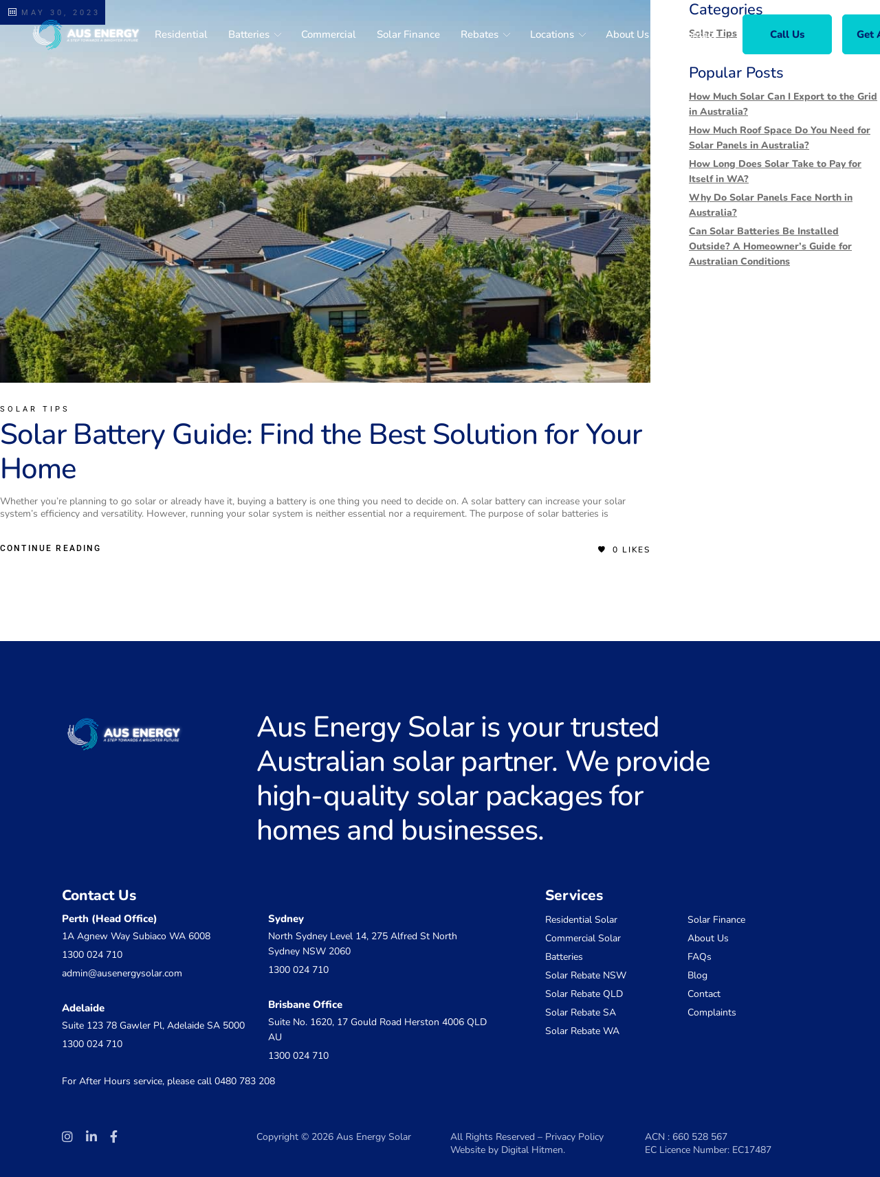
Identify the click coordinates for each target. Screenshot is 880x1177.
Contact (704, 993)
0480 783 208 (244, 1081)
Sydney (286, 919)
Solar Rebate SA (580, 1012)
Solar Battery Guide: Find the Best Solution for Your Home (320, 452)
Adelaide (83, 1008)
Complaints (712, 1012)
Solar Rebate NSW (585, 975)
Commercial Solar (583, 938)
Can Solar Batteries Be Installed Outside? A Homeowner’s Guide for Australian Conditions (770, 246)
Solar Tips (35, 409)
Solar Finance (716, 919)
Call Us (787, 34)
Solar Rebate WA (582, 1031)
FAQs (700, 956)
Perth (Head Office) (109, 919)
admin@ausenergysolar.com (122, 973)
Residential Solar (581, 919)
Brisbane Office (305, 1004)
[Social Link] (67, 1136)
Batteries (564, 956)
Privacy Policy (574, 1136)
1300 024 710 (92, 954)
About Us (708, 938)
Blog (697, 975)
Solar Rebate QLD (584, 993)
